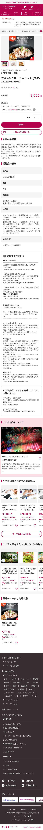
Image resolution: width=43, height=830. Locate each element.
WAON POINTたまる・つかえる (14, 744)
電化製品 (21, 689)
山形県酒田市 (24, 588)
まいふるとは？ (8, 732)
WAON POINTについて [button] (34, 109)
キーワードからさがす (11, 666)
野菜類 (6, 682)
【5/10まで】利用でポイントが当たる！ (21, 2)
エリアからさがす (9, 662)
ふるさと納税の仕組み (11, 728)
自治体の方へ (29, 785)
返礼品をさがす (16, 13)
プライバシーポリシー (21, 816)
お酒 (27, 682)
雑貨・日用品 (9, 689)
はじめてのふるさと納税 (12, 724)
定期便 (25, 696)
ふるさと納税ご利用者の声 (12, 748)
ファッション (9, 693)
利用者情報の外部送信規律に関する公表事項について (22, 813)
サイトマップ (12, 809)
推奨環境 (23, 809)
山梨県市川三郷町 (7, 525)
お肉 (5, 679)
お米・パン (25, 679)
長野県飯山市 (6, 588)
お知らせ (27, 781)
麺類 (14, 686)
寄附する (21, 125)
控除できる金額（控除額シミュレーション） (19, 773)
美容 (30, 689)
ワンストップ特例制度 (11, 761)
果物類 (35, 679)
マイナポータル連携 (10, 769)
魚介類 (14, 679)
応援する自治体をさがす (5, 13)
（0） (17, 88)
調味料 (34, 686)
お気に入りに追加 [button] (16, 525)
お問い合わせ (9, 785)
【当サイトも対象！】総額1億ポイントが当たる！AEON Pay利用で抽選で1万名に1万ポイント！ (27, 24)
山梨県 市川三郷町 (9, 73)
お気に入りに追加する (16, 132)
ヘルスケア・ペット (11, 696)
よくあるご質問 (8, 752)
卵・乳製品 (17, 682)
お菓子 (6, 686)
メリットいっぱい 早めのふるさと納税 (17, 736)
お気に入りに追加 (40, 458)
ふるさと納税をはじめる (38, 13)
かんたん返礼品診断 (10, 740)
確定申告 (6, 765)
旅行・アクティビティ (26, 693)
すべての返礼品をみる (21, 534)
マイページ (8, 781)
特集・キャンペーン (27, 13)
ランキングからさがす (11, 700)
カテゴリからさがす (10, 675)
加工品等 (24, 686)
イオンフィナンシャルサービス (20, 820)
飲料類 (35, 682)
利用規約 (33, 809)
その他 (34, 696)
